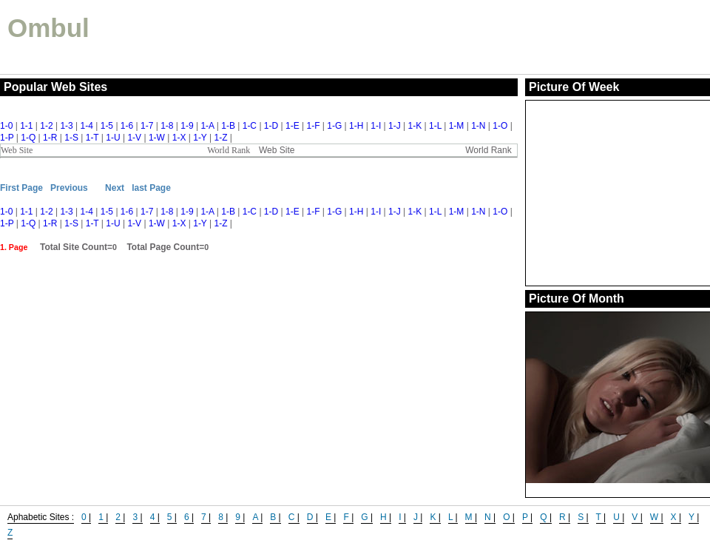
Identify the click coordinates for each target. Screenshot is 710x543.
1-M (456, 126)
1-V (134, 137)
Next (114, 188)
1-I (376, 126)
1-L (435, 126)
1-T (92, 137)
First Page (21, 188)
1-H (356, 126)
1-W (157, 137)
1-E (292, 126)
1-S (71, 137)
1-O (500, 126)
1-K (415, 126)
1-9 (186, 126)
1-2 (46, 126)
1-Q (28, 137)
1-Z (220, 137)
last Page (151, 188)
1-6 (127, 126)
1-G (334, 126)
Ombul (48, 27)
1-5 (107, 126)
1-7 (147, 126)
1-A (207, 126)
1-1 (26, 126)
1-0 (6, 126)
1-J (394, 126)
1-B (228, 126)
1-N (478, 126)
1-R (50, 137)
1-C (250, 126)
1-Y (199, 137)
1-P (6, 137)
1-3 (66, 126)
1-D (271, 126)
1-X (179, 137)
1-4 (87, 126)
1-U (113, 137)
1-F (313, 126)
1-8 (166, 126)
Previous (69, 188)
